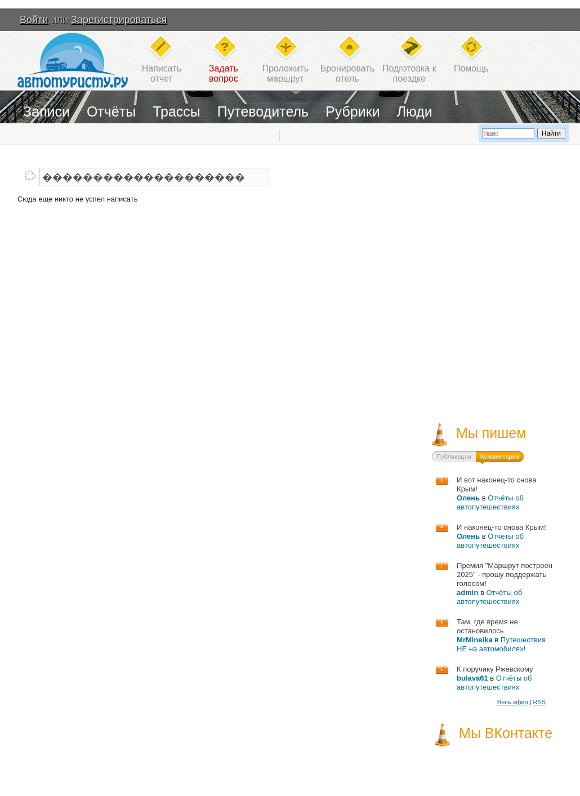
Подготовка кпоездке (409, 73)
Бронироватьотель (347, 73)
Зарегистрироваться (119, 19)
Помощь (471, 68)
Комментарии (499, 456)
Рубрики (352, 111)
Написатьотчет (161, 73)
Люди (414, 111)
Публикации (453, 456)
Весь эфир (512, 702)
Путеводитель (263, 111)
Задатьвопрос (223, 73)
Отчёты (111, 111)
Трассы (176, 111)
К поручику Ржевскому (495, 669)
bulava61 (472, 678)
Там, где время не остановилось (487, 626)
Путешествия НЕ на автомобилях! (501, 644)
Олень (468, 498)
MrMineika (475, 640)
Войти (34, 19)
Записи (46, 111)
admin (467, 592)
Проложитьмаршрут (285, 73)
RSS (539, 702)
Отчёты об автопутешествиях (490, 502)
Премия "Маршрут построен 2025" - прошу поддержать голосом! (504, 574)
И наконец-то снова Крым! (501, 527)
